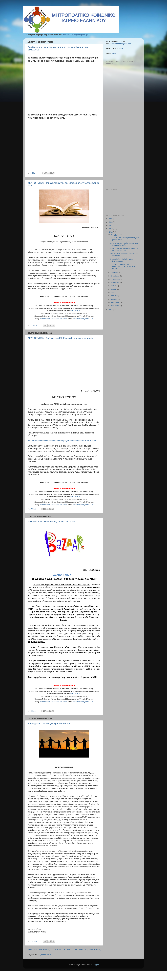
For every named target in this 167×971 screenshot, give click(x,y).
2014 (111, 225)
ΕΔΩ (122, 48)
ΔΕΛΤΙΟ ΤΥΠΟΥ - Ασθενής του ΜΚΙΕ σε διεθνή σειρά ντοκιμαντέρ (60, 338)
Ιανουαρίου (115, 306)
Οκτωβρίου (115, 276)
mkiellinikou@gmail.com (121, 44)
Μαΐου (113, 292)
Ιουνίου (114, 289)
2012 (111, 232)
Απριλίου (114, 296)
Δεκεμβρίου (115, 235)
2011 (111, 310)
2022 (111, 222)
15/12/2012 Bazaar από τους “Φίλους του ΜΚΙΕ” (52, 521)
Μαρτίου (114, 299)
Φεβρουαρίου (116, 302)
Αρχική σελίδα (62, 949)
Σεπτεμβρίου (116, 279)
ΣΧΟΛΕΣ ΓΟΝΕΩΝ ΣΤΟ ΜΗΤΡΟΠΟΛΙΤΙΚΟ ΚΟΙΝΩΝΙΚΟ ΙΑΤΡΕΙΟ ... (123, 266)
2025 (111, 219)
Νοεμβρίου (115, 273)
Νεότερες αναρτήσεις (39, 949)
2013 (111, 229)
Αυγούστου (115, 283)
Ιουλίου (114, 286)
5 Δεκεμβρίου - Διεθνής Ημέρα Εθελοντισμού (50, 723)
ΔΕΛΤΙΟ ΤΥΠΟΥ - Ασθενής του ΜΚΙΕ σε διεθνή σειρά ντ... (124, 249)
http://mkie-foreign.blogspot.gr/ (75, 35)
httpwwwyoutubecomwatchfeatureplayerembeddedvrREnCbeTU (62, 441)
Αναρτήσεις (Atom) (44, 955)
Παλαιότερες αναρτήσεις (87, 949)
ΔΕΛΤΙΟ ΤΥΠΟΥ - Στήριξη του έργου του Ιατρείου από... (124, 244)
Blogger (96, 965)
